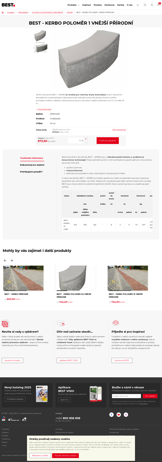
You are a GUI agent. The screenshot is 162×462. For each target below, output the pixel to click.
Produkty (72, 5)
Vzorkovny (109, 5)
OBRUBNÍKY (23, 12)
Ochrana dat (114, 432)
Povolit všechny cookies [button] (65, 456)
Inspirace (86, 5)
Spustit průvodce (12, 360)
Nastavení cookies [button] (40, 455)
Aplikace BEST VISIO (69, 360)
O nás (129, 5)
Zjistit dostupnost (119, 130)
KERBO (70, 12)
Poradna (98, 5)
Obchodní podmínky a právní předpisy (124, 429)
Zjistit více (64, 400)
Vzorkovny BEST (121, 360)
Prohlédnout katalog (15, 399)
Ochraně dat (143, 404)
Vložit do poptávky (107, 141)
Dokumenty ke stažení (64, 432)
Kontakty (59, 429)
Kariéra (120, 5)
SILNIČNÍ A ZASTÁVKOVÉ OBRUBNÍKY (47, 12)
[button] (79, 6)
